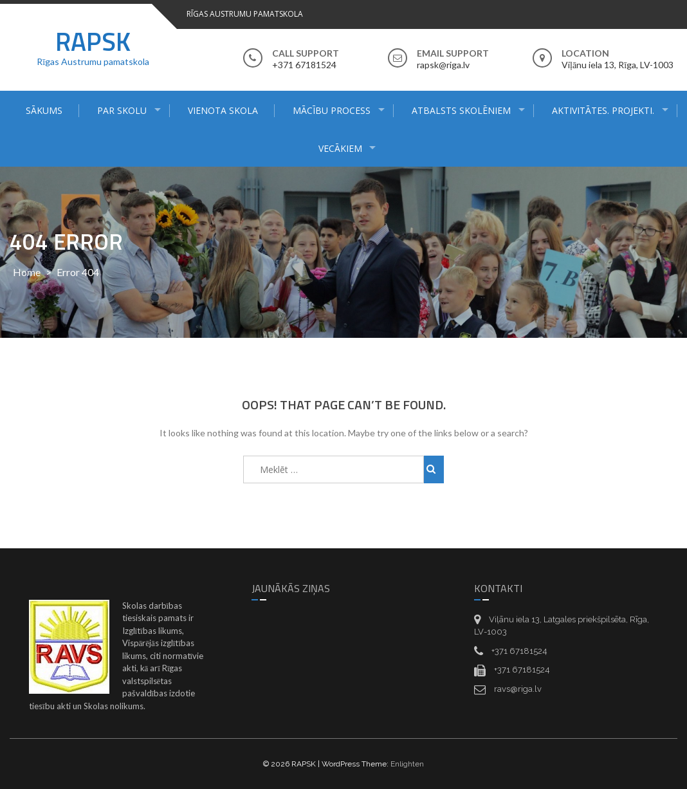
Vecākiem (340, 148)
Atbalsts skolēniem (461, 110)
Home (27, 272)
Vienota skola (223, 110)
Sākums (44, 110)
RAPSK (93, 41)
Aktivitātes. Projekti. (603, 110)
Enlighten (407, 763)
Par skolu (122, 110)
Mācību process (332, 110)
